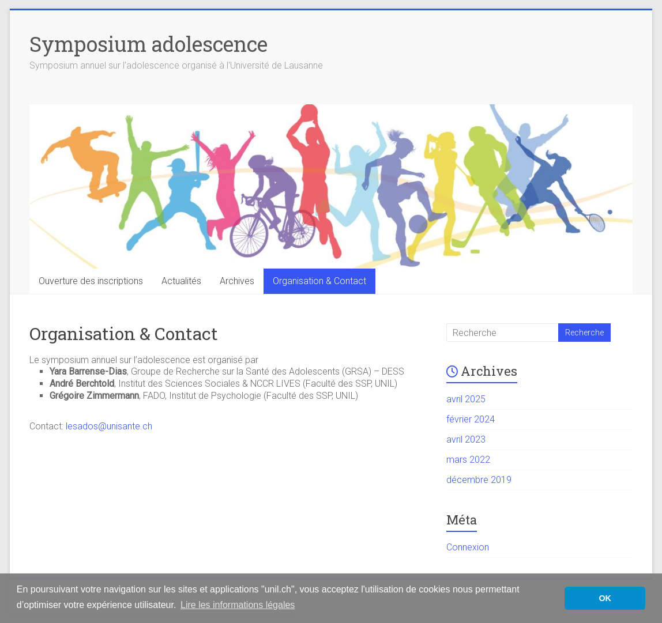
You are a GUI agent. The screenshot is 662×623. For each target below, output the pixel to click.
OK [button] (605, 598)
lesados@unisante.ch (109, 426)
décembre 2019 (478, 479)
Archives (237, 280)
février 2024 (470, 419)
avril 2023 (466, 439)
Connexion (467, 547)
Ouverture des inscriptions (91, 280)
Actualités (181, 280)
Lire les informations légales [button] (237, 605)
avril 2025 (466, 399)
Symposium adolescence (148, 44)
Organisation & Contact (319, 280)
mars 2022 (468, 459)
